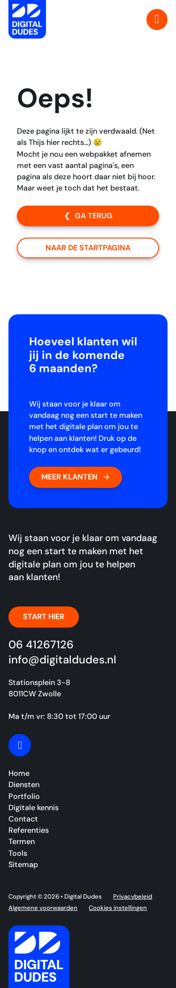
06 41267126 (41, 644)
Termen (21, 841)
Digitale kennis (33, 808)
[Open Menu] (157, 19)
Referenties (28, 830)
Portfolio (24, 796)
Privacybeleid (132, 896)
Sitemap (23, 864)
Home (19, 773)
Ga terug (94, 216)
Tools (17, 853)
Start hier (43, 616)
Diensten (23, 784)
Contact (23, 819)
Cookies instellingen (118, 908)
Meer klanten (75, 477)
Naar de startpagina (88, 248)
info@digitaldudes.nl (62, 659)
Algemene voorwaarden (42, 908)
